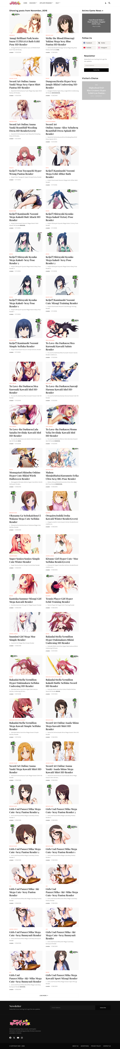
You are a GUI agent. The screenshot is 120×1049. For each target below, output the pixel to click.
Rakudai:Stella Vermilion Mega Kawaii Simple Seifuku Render (25, 726)
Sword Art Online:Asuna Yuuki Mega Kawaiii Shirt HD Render (25, 769)
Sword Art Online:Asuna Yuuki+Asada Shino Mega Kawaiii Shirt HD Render (59, 769)
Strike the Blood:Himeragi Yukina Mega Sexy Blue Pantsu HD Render (60, 41)
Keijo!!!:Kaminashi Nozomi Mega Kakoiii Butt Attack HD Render (24, 217)
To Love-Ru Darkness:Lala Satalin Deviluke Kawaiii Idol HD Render (25, 432)
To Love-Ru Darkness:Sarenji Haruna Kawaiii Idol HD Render (62, 389)
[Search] (109, 3)
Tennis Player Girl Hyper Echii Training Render (59, 600)
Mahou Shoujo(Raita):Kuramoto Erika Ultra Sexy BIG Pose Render (62, 475)
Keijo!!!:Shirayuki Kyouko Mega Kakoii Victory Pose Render (59, 217)
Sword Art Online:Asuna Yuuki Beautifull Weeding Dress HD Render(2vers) (23, 127)
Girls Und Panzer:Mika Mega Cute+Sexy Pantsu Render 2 (25, 850)
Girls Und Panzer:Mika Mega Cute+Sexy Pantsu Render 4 (25, 810)
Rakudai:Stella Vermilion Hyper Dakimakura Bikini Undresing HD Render (60, 639)
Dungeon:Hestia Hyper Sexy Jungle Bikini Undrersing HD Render (61, 84)
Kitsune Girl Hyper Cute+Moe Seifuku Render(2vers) (62, 560)
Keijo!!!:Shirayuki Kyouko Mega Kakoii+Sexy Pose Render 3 (23, 260)
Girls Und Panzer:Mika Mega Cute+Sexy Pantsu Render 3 (61, 810)
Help (57, 3)
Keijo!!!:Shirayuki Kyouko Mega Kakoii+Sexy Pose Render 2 (59, 260)
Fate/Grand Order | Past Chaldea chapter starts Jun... (96, 22)
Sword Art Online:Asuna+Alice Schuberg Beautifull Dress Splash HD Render (62, 129)
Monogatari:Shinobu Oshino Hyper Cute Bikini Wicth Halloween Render (24, 475)
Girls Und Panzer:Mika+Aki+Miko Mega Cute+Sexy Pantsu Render (62, 892)
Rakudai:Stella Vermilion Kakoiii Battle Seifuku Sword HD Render (61, 683)
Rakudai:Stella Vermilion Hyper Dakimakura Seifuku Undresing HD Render (24, 683)
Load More (43, 995)
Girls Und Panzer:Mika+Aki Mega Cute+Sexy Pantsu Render (24, 892)
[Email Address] (96, 65)
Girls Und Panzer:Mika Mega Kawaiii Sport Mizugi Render (61, 977)
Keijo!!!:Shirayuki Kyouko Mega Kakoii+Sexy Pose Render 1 (23, 303)
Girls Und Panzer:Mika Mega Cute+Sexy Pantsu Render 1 (61, 850)
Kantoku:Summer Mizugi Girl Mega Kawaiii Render (25, 600)
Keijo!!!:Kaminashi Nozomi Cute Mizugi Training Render (62, 301)
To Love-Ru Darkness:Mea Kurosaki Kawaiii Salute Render (60, 346)
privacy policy (96, 1046)
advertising (85, 1046)
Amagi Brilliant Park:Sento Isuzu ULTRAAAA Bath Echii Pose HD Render (24, 41)
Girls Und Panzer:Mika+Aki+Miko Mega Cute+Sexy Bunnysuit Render (25, 978)
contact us (107, 1046)
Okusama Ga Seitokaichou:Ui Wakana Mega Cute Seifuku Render (25, 518)
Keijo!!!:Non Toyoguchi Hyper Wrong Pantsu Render (25, 172)
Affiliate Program (46, 3)
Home (25, 3)
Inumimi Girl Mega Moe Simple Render (22, 638)
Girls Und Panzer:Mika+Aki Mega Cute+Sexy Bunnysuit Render (61, 935)
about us (75, 1046)
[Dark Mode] (105, 3)
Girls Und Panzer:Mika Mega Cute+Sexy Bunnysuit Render (25, 933)
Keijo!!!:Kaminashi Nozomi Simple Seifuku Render (23, 344)
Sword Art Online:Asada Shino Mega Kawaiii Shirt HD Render (62, 726)
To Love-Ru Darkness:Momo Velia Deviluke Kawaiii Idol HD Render (61, 432)
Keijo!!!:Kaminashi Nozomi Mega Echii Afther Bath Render (60, 174)
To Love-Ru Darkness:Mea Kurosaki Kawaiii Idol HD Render (23, 389)
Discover (32, 3)
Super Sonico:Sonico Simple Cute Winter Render (24, 560)
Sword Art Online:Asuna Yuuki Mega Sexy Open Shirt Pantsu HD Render (24, 84)
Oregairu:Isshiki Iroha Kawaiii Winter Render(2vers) (62, 517)
